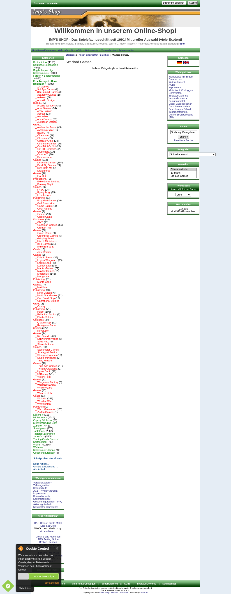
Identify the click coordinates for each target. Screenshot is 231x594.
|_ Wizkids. (39, 398)
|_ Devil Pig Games (44, 165)
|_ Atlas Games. (42, 119)
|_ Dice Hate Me (42, 168)
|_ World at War (42, 401)
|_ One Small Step (44, 298)
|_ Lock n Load (42, 263)
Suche (183, 126)
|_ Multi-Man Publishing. (40, 288)
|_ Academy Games (44, 94)
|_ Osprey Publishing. (39, 307)
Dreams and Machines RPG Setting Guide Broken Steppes (48, 539)
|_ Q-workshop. (42, 322)
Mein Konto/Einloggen (43, 50)
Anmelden (52, 3)
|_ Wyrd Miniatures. (44, 409)
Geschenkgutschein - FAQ (47, 501)
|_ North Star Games (45, 295)
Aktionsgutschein (42, 504)
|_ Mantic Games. (43, 268)
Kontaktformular (42, 496)
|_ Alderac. (39, 97)
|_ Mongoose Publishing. (41, 277)
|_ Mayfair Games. (44, 271)
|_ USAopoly (40, 374)
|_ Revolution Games (41, 332)
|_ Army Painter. (42, 111)
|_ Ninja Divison (42, 292)
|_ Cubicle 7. (40, 154)
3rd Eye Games (183, 176)
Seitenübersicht (41, 498)
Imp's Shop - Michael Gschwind (113, 593)
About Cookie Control (20, 548)
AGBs (79, 50)
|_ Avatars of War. (43, 130)
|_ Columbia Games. (45, 143)
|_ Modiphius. (41, 273)
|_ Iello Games (42, 244)
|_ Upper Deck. (42, 371)
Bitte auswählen (183, 169)
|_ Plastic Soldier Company (43, 318)
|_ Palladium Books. (44, 314)
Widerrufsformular (178, 112)
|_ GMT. (38, 222)
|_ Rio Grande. (42, 336)
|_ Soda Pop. (41, 341)
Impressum (39, 493)
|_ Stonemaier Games (46, 349)
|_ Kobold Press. (43, 257)
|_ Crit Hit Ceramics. (45, 149)
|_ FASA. (38, 189)
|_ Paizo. (38, 311)
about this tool (52, 583)
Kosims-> (38, 414)
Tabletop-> (39, 431)
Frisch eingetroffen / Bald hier (94, 55)
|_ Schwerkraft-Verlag (45, 338)
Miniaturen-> (40, 417)
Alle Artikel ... (40, 469)
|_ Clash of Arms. (43, 140)
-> (45, 82)
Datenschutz (91, 50)
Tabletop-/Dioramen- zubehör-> (44, 435)
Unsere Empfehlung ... (45, 466)
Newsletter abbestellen (45, 507)
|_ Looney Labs (42, 265)
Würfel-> (38, 444)
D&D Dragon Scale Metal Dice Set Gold (48, 524)
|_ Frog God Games (44, 200)
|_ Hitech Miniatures (44, 241)
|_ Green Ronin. (42, 233)
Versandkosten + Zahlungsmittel (117, 50)
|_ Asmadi (39, 113)
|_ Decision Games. (44, 162)
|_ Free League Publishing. (42, 196)
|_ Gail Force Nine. (44, 203)
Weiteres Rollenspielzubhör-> (44, 448)
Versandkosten (48, 531)
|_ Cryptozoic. (41, 151)
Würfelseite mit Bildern (181, 76)
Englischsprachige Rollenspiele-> (43, 71)
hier (182, 43)
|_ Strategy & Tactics (45, 352)
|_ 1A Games (41, 86)
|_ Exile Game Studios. (46, 181)
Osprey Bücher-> (42, 420)
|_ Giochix (39, 214)
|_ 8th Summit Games (45, 92)
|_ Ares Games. (42, 108)
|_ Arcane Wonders (44, 105)
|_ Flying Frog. (41, 192)
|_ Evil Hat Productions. (40, 177)
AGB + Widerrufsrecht (45, 490)
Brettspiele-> (40, 62)
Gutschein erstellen (179, 106)
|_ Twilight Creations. (45, 368)
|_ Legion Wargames (45, 260)
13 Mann (183, 172)
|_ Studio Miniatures (44, 357)
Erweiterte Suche (183, 140)
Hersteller (183, 164)
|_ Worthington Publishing (42, 405)
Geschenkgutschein (44, 452)
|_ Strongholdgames (45, 355)
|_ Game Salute (42, 206)
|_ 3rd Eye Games (44, 89)
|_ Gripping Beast (43, 238)
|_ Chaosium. (41, 135)
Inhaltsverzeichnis (178, 95)
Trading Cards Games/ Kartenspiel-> (45, 440)
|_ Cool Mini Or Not (44, 146)
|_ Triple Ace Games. (45, 366)
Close (57, 548)
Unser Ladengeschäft (180, 103)
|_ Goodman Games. (45, 225)
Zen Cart (144, 593)
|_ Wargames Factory (45, 382)
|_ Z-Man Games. (43, 412)
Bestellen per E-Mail (180, 109)
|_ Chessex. (40, 138)
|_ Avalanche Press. (44, 127)
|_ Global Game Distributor (42, 218)
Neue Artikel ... (41, 463)
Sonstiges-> (39, 428)
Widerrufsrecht (65, 50)
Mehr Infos (25, 588)
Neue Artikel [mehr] (48, 516)
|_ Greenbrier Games (45, 235)
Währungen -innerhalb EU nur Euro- (183, 187)
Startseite (39, 3)
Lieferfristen (175, 93)
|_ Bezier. (39, 132)
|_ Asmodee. (40, 116)
